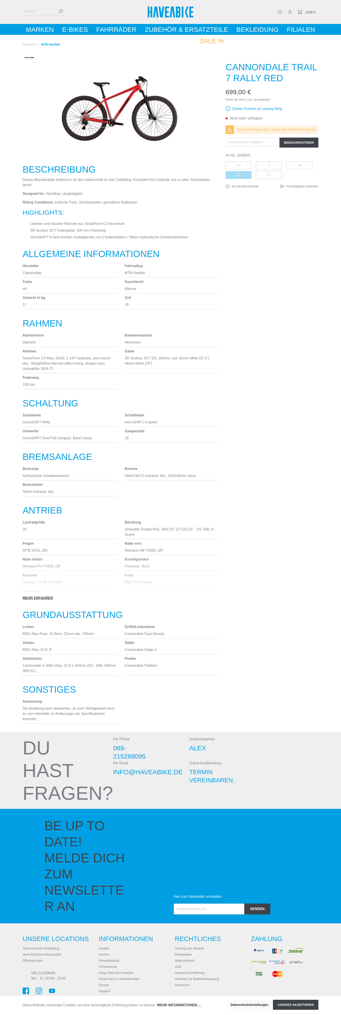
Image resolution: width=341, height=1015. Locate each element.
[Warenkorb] (306, 12)
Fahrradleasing (109, 960)
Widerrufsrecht (185, 960)
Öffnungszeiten (33, 960)
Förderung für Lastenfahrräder (119, 979)
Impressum (182, 985)
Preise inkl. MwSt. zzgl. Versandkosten (248, 99)
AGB (178, 966)
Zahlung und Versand (189, 948)
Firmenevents (108, 966)
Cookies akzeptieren (295, 1005)
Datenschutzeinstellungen (249, 1005)
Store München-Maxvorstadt (42, 954)
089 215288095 (43, 973)
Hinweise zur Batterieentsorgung (197, 979)
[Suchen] (39, 11)
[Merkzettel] (280, 12)
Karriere (104, 954)
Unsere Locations (56, 938)
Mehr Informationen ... (179, 1005)
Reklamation (183, 954)
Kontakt (104, 948)
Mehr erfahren (38, 598)
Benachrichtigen (299, 142)
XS (238, 165)
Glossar (104, 985)
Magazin (104, 991)
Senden (257, 909)
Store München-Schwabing (41, 948)
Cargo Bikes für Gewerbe (116, 973)
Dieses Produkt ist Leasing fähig (257, 109)
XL (269, 175)
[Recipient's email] (209, 909)
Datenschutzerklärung (189, 973)
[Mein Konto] (290, 12)
